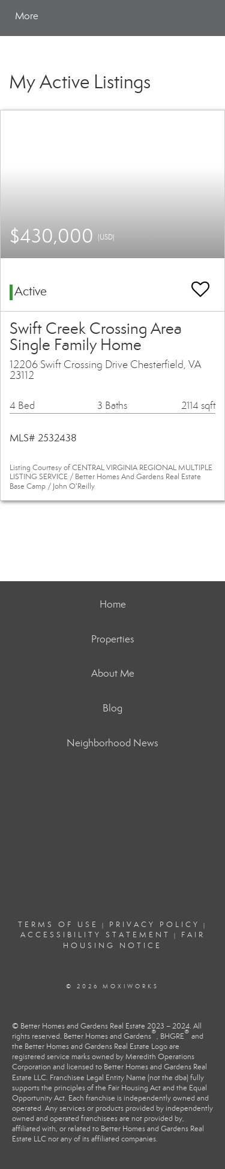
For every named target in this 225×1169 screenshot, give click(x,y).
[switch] (200, 283)
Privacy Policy (154, 924)
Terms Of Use (58, 924)
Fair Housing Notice (134, 940)
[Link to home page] (65, 16)
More (26, 16)
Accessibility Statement (95, 935)
